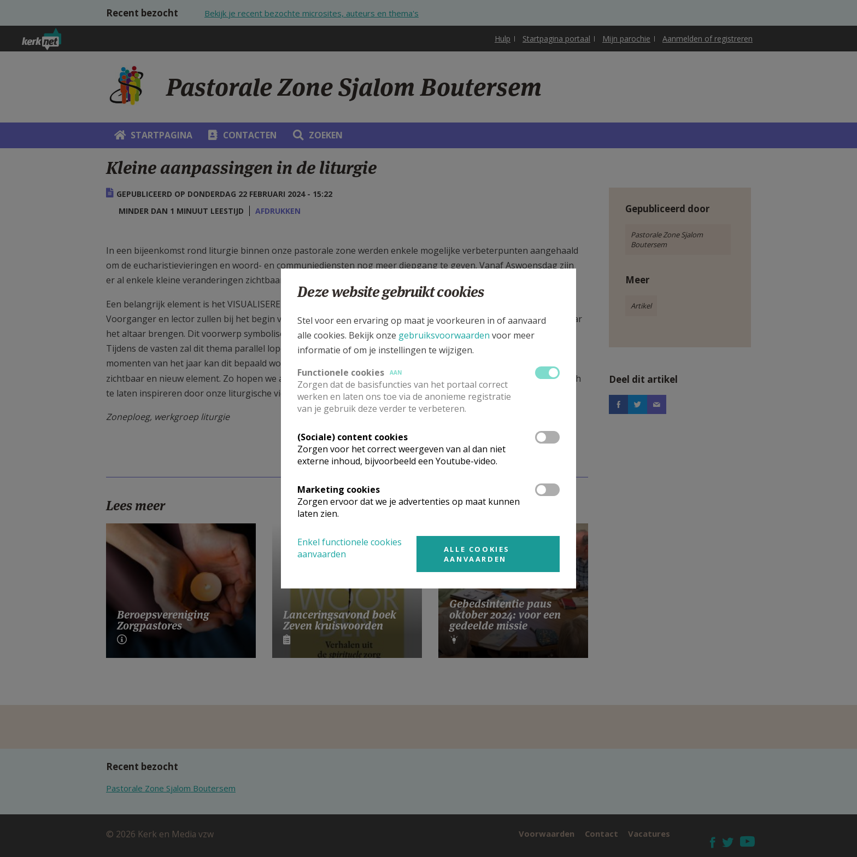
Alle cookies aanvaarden (477, 554)
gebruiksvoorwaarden (444, 335)
